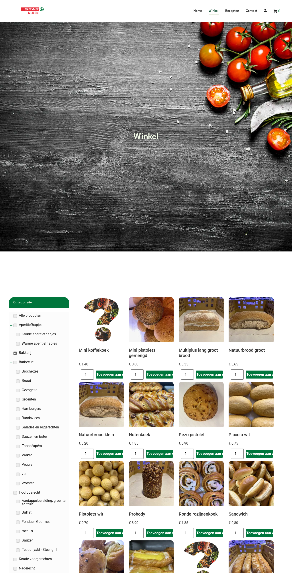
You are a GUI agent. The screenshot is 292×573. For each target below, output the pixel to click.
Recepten (232, 11)
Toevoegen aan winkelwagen (109, 374)
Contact (251, 11)
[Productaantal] (87, 374)
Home (198, 11)
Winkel (214, 11)
